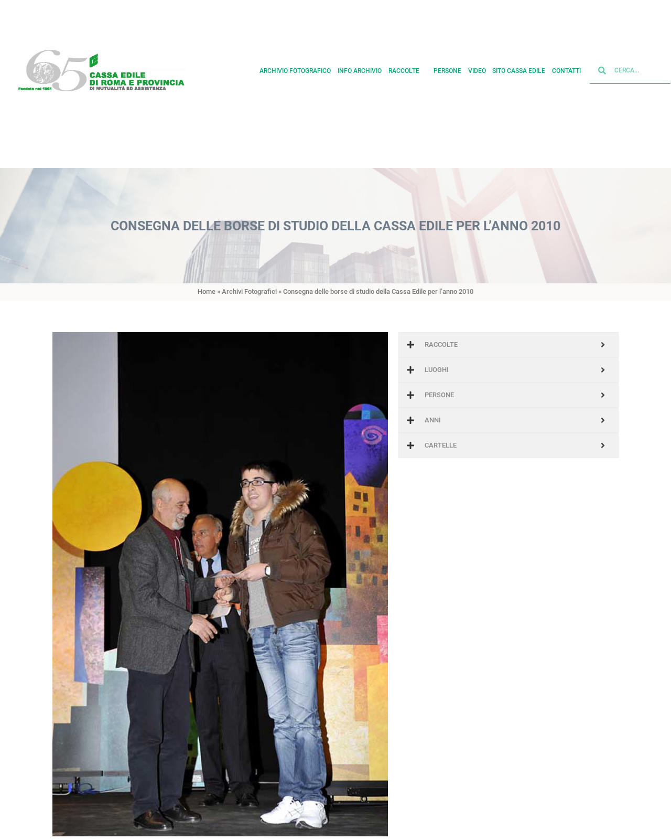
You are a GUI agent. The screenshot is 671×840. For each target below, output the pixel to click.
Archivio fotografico (295, 65)
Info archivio (360, 65)
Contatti (566, 65)
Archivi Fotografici (249, 291)
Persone (447, 65)
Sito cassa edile (518, 65)
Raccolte (407, 65)
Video (477, 65)
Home (206, 291)
